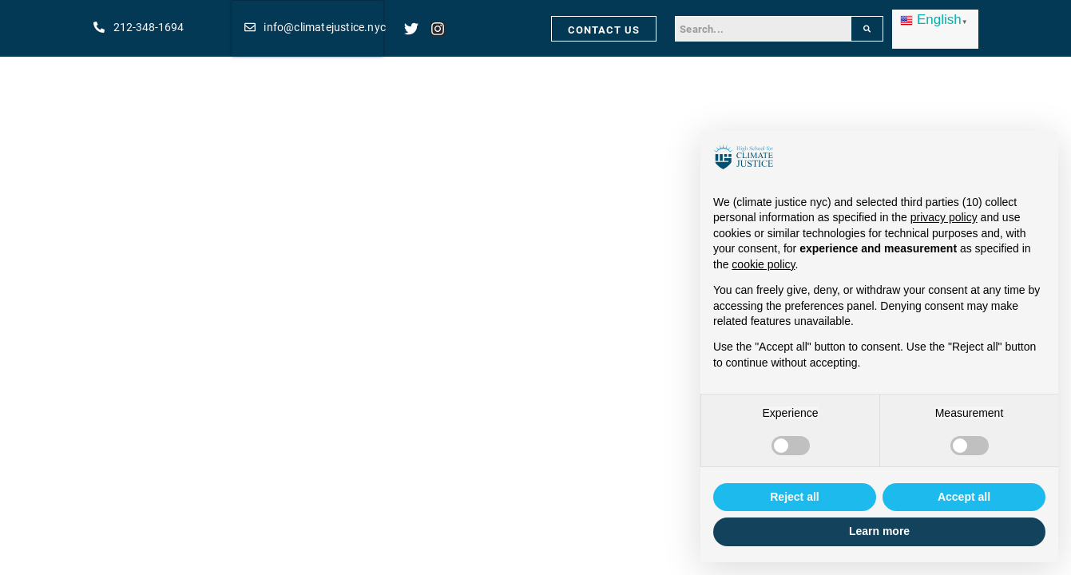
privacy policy (944, 217)
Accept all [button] (964, 496)
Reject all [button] (794, 496)
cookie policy (763, 264)
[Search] (867, 29)
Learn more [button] (879, 531)
